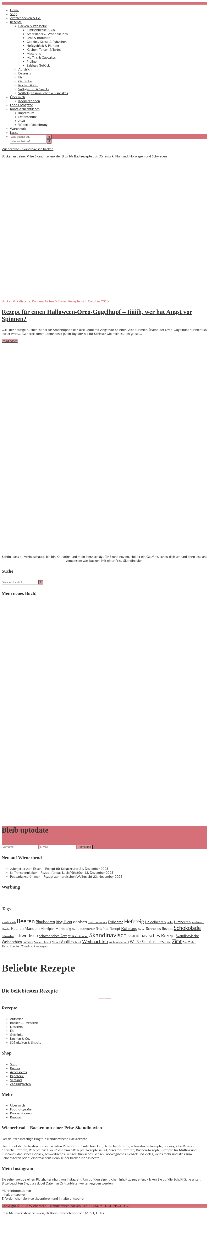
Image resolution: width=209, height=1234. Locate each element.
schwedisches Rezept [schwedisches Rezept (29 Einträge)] (55, 936)
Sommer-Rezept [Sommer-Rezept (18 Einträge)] (42, 942)
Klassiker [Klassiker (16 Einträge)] (6, 929)
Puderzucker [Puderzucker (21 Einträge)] (87, 929)
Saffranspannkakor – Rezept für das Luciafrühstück (46, 872)
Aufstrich (16, 1019)
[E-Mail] (57, 847)
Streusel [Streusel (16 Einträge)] (56, 942)
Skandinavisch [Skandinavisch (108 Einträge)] (108, 934)
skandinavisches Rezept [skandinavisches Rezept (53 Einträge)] (151, 935)
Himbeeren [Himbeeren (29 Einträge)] (182, 922)
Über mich (17, 1105)
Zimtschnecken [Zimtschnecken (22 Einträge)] (11, 946)
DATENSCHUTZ (117, 1206)
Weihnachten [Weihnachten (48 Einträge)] (95, 941)
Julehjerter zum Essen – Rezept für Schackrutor (44, 868)
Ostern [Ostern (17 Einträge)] (75, 929)
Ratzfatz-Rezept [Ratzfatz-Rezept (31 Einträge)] (108, 928)
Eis (12, 1030)
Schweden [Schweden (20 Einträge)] (8, 936)
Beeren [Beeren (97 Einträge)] (26, 921)
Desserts (16, 1027)
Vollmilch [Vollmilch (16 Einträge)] (77, 942)
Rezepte (74, 301)
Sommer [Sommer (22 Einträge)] (28, 942)
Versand (16, 1080)
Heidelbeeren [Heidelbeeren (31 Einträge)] (155, 922)
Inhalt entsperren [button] (14, 1194)
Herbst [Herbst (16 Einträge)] (170, 922)
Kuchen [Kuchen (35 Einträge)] (17, 928)
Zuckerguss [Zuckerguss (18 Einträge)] (42, 946)
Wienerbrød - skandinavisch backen (27, 149)
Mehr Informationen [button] (16, 1190)
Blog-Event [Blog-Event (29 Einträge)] (64, 922)
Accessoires (18, 1072)
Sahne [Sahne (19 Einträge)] (141, 929)
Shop (13, 1064)
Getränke (16, 1034)
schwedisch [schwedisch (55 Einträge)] (26, 935)
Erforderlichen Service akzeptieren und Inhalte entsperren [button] (44, 1198)
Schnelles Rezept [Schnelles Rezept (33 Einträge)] (159, 928)
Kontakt (15, 1117)
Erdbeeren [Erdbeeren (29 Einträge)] (115, 922)
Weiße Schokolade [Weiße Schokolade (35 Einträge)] (145, 941)
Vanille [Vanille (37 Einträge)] (66, 941)
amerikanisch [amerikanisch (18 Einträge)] (9, 922)
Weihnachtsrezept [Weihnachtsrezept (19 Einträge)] (119, 942)
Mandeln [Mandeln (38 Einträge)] (32, 928)
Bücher (15, 1068)
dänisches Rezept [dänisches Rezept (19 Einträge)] (97, 922)
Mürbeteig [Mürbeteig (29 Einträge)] (63, 929)
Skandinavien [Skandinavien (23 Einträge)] (79, 936)
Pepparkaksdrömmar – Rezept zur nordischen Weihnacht (51, 876)
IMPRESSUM (92, 1206)
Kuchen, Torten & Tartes (49, 301)
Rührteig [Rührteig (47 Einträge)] (129, 928)
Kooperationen (21, 1113)
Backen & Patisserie (16, 301)
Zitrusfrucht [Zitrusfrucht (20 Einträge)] (28, 946)
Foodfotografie (21, 1109)
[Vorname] (20, 847)
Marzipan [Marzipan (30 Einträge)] (47, 929)
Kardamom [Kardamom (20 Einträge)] (198, 922)
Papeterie (17, 1076)
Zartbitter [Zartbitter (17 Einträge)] (166, 942)
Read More (10, 341)
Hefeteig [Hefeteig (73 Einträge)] (134, 921)
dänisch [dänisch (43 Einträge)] (80, 921)
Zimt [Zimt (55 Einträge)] (177, 941)
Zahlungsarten (20, 1084)
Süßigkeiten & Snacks (25, 1042)
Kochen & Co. (20, 1038)
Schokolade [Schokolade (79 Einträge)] (187, 928)
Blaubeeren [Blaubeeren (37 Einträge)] (45, 922)
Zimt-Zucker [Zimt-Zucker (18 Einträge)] (189, 942)
